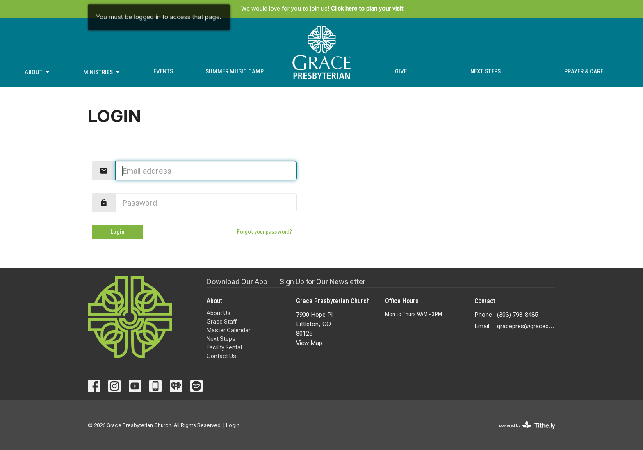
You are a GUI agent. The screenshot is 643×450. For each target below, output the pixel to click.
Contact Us (221, 356)
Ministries (102, 72)
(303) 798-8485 (517, 314)
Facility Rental (224, 347)
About (38, 72)
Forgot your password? (264, 231)
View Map (309, 343)
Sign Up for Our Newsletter (322, 281)
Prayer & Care (583, 71)
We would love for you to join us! (322, 8)
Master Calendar (229, 330)
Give (401, 71)
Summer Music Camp (234, 71)
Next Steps (485, 71)
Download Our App (237, 281)
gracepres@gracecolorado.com (526, 326)
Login (117, 231)
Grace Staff (222, 321)
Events (163, 71)
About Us (218, 313)
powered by (527, 425)
